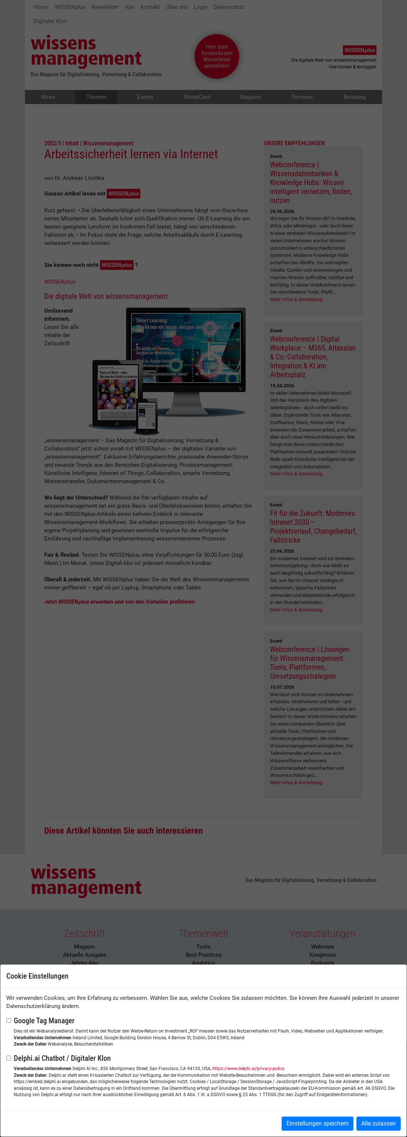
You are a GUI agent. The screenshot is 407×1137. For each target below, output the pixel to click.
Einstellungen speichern (317, 1123)
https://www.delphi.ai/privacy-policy (248, 1068)
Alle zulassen (378, 1123)
